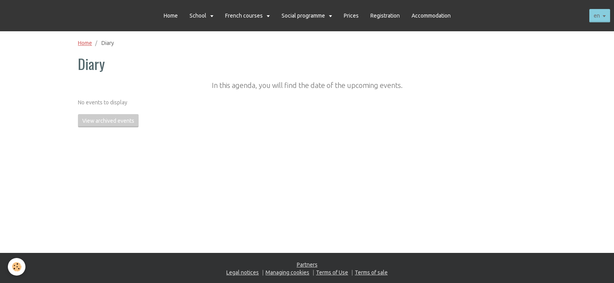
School (199, 16)
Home (171, 16)
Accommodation (431, 16)
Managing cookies (287, 272)
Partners (307, 265)
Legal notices (242, 272)
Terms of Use (332, 272)
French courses (244, 16)
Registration (385, 16)
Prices (351, 16)
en (597, 16)
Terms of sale (371, 272)
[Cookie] (16, 267)
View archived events (108, 121)
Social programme (304, 16)
